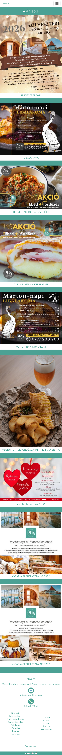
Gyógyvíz (15, 713)
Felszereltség (15, 716)
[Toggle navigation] (56, 3)
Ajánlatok (15, 725)
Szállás (46, 723)
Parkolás (15, 728)
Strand (46, 717)
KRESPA (5, 3)
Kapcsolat (15, 734)
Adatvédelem (31, 746)
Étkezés (46, 726)
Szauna (46, 720)
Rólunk (15, 731)
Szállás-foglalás (15, 722)
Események (46, 729)
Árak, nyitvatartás (15, 719)
